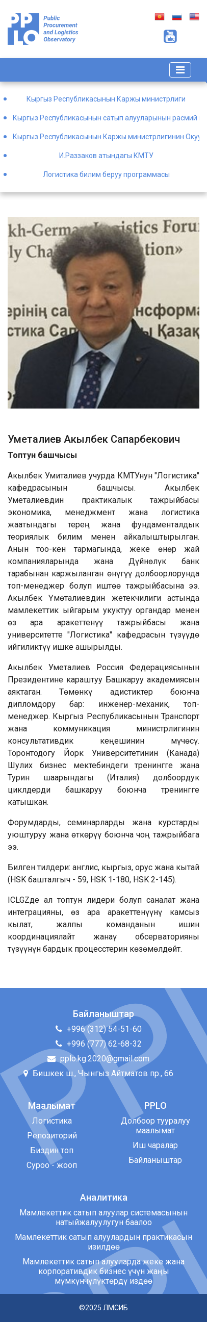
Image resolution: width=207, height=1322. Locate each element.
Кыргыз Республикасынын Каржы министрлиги (106, 99)
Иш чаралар (155, 1145)
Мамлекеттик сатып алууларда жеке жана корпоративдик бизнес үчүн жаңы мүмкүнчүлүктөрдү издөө (103, 1271)
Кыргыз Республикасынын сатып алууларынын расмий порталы (106, 118)
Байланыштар (155, 1160)
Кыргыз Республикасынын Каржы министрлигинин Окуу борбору (106, 137)
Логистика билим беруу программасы (106, 174)
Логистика (52, 1121)
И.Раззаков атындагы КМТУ (106, 155)
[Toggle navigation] (180, 70)
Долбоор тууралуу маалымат (155, 1125)
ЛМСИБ (115, 1308)
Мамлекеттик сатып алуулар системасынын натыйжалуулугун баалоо (103, 1217)
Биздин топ (51, 1150)
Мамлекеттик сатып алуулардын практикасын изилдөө (103, 1242)
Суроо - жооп (52, 1165)
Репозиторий (52, 1135)
